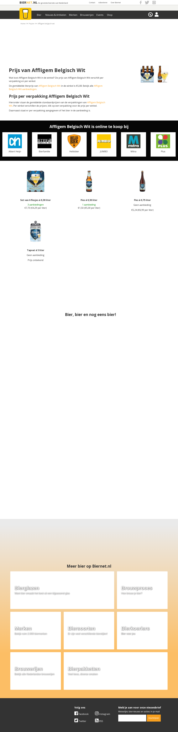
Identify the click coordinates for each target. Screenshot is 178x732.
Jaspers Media (103, 724)
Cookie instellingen (26, 703)
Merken (73, 14)
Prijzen (31, 23)
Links (116, 697)
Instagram (102, 664)
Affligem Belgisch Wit (49, 85)
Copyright (118, 694)
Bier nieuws (71, 697)
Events (99, 14)
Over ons (20, 691)
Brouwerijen (87, 14)
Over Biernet (116, 2)
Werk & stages (23, 697)
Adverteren (102, 2)
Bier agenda (71, 703)
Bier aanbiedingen (74, 694)
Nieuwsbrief (119, 703)
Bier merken (71, 691)
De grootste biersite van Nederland (53, 3)
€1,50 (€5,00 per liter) (89, 207)
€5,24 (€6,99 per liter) (142, 209)
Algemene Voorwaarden (126, 691)
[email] (132, 668)
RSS (99, 671)
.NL (34, 2)
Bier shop (70, 700)
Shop (110, 14)
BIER (22, 2)
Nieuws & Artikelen (55, 14)
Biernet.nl (72, 724)
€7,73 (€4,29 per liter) (35, 207)
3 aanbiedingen (36, 204)
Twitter (80, 671)
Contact (92, 2)
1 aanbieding (89, 204)
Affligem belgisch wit (46, 23)
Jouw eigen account (123, 700)
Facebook (81, 664)
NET (29, 2)
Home (23, 23)
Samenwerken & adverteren (30, 700)
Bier (39, 14)
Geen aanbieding (142, 204)
